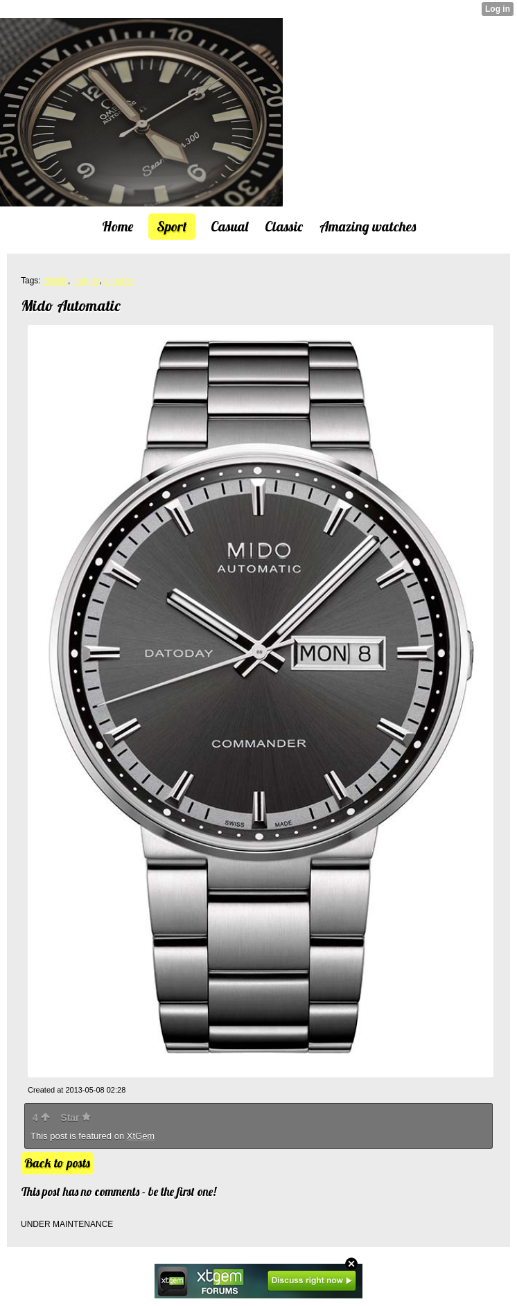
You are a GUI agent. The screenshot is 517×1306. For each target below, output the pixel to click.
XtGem (141, 1136)
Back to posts (57, 1163)
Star (75, 1117)
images (86, 280)
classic (55, 280)
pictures (118, 280)
